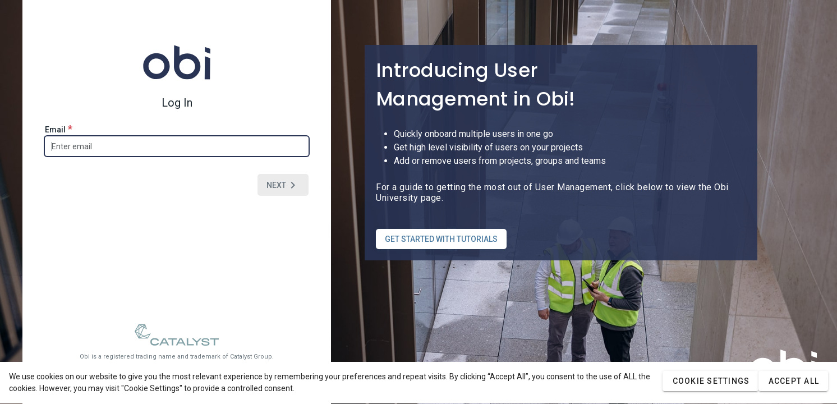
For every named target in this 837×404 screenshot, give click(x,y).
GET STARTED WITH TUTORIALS (441, 239)
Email (58, 129)
